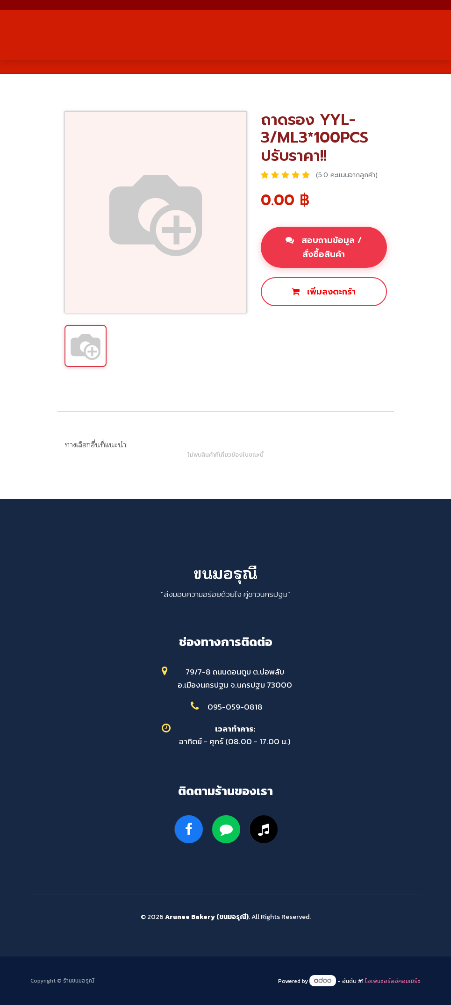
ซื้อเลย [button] (283, 323)
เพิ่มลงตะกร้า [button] (324, 291)
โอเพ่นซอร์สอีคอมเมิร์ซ (393, 981)
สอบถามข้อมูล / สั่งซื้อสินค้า (324, 247)
